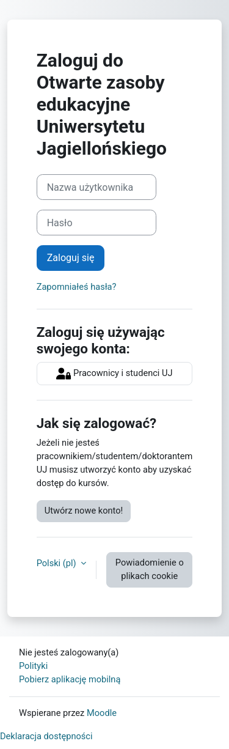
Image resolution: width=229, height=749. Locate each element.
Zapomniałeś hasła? (77, 286)
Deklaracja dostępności (46, 736)
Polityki (33, 665)
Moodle (102, 712)
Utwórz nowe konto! (84, 510)
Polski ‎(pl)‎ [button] (58, 563)
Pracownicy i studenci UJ (114, 373)
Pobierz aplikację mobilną (69, 679)
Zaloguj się (71, 258)
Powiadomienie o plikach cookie (149, 569)
